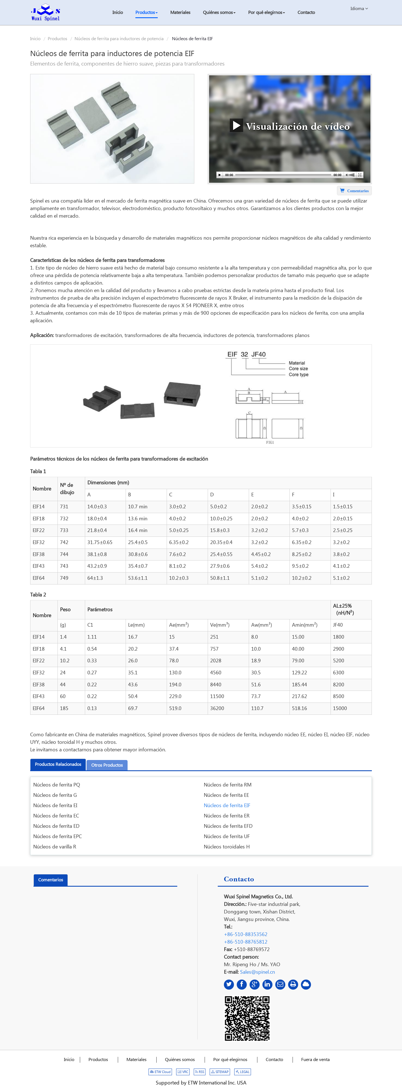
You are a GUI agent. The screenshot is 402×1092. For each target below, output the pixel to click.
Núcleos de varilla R (54, 847)
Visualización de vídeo (290, 125)
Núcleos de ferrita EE (226, 795)
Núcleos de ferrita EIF (227, 805)
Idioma (359, 8)
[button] (146, 13)
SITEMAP (220, 1072)
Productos (57, 39)
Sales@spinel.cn (257, 972)
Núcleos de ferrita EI (55, 805)
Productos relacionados (58, 765)
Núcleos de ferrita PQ (56, 785)
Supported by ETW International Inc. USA (201, 1083)
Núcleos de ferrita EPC (57, 836)
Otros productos (107, 765)
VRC (183, 1072)
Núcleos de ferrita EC (56, 816)
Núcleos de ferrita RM (228, 785)
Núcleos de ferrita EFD (228, 826)
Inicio (35, 39)
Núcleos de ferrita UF (227, 836)
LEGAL (243, 1072)
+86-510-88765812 (245, 942)
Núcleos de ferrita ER (227, 816)
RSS (199, 1072)
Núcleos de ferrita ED (56, 826)
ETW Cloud (160, 1072)
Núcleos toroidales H (227, 847)
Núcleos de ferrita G (55, 795)
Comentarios (50, 880)
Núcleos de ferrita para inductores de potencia (119, 39)
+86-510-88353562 (245, 934)
